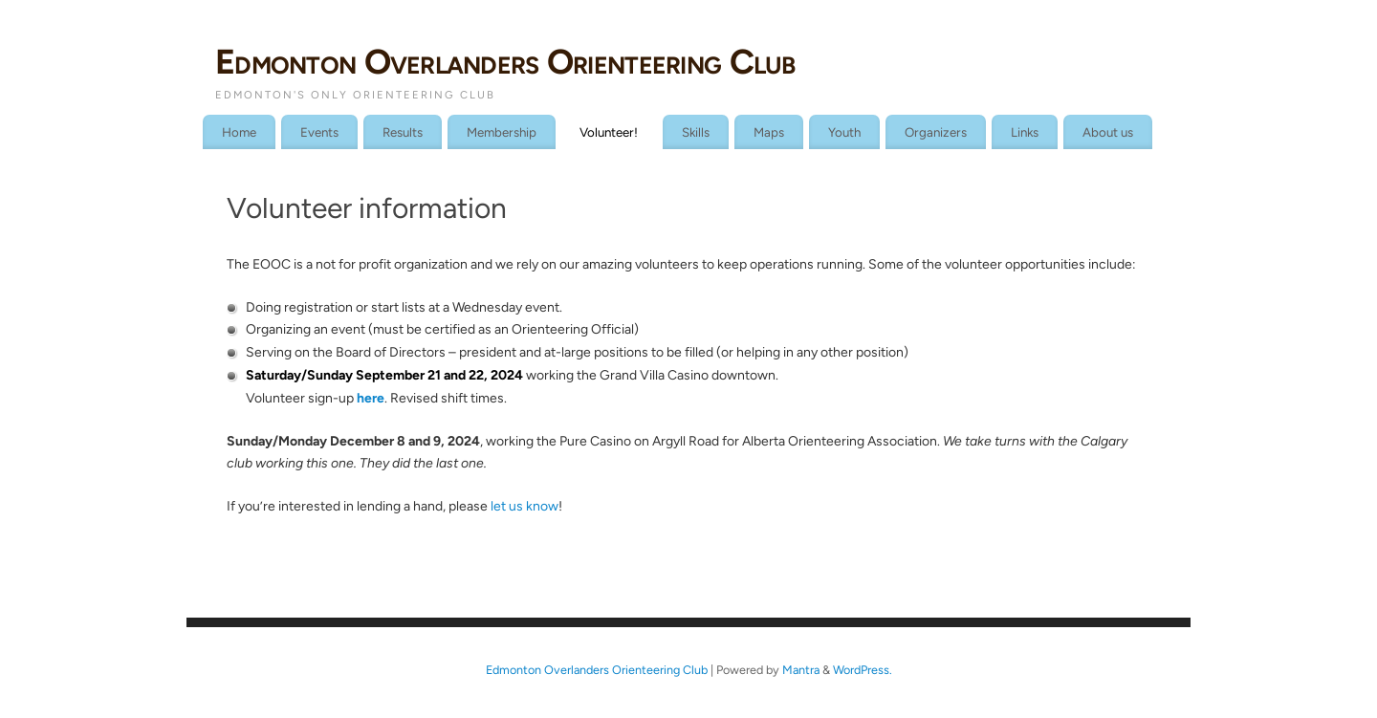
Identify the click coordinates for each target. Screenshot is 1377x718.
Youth (844, 132)
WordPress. (862, 670)
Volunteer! (608, 132)
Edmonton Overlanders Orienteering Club (505, 61)
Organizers (936, 132)
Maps (769, 132)
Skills (696, 132)
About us (1107, 132)
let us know (524, 506)
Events (319, 132)
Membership (501, 132)
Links (1024, 132)
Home (239, 132)
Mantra (801, 670)
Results (402, 132)
